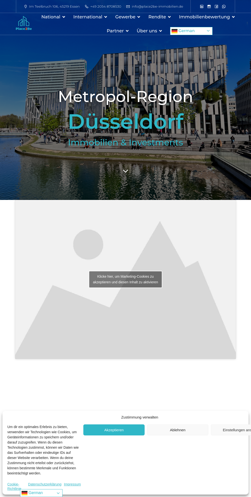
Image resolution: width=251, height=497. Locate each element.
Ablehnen (177, 430)
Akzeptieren (114, 430)
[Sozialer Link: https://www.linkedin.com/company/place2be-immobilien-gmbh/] (201, 6)
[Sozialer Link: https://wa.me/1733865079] (223, 6)
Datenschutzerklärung (45, 484)
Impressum (72, 484)
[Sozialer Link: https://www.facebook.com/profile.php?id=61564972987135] (216, 6)
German (183, 31)
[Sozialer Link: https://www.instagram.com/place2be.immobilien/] (209, 6)
